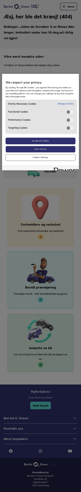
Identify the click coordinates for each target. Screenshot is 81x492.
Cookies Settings (40, 157)
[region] (40, 122)
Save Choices (40, 149)
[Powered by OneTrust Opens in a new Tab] (65, 168)
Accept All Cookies (40, 141)
